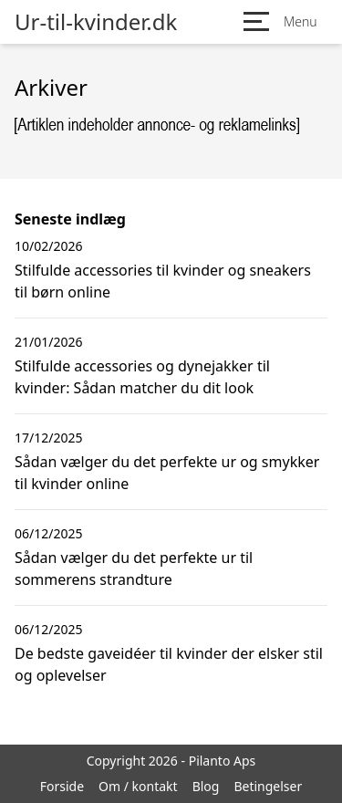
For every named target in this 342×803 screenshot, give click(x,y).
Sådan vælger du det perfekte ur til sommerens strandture (134, 568)
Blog (206, 786)
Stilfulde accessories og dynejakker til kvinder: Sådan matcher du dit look (142, 377)
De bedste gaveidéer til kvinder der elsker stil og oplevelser (169, 664)
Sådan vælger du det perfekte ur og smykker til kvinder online (167, 473)
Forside (62, 786)
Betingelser (267, 786)
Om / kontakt (138, 786)
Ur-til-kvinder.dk (96, 21)
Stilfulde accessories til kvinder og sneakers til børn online (163, 281)
